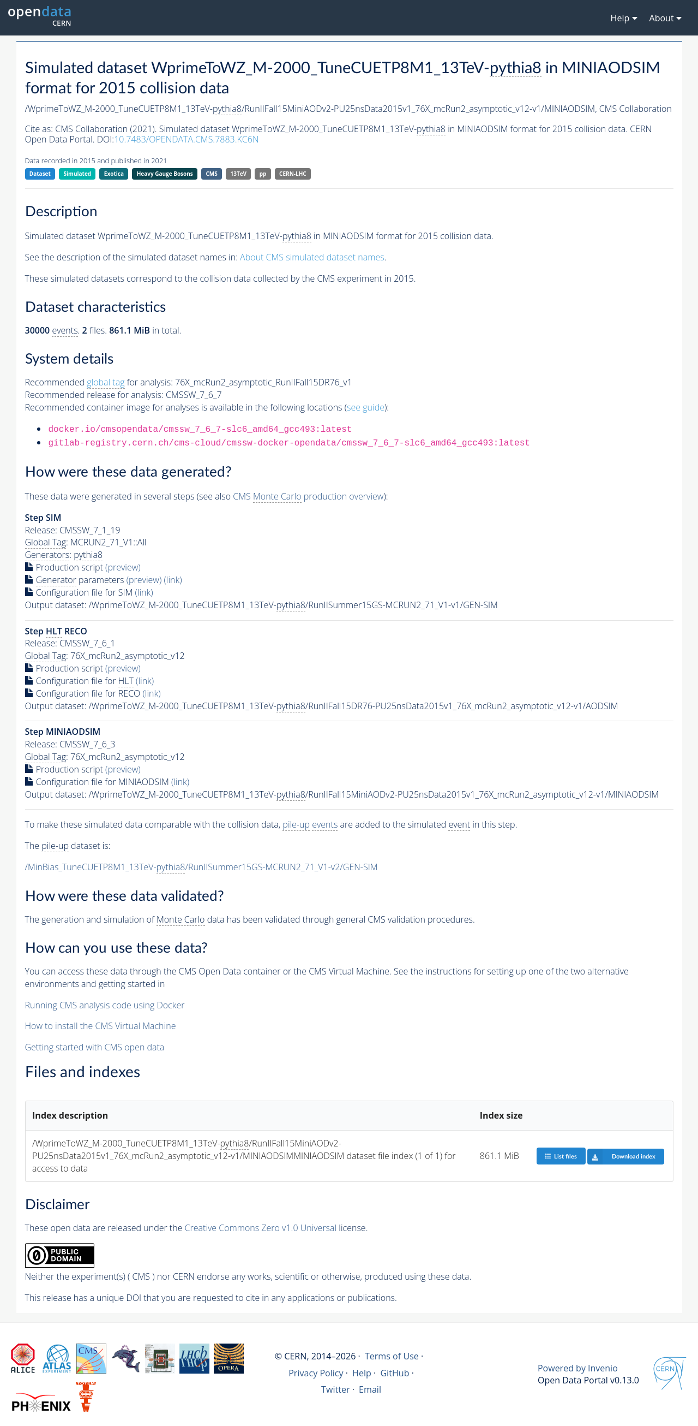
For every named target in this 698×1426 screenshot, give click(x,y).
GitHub (394, 1373)
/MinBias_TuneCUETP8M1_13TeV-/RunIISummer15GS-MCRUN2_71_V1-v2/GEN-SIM (201, 867)
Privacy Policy (316, 1373)
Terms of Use (392, 1356)
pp (263, 173)
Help (361, 1373)
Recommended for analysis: (99, 382)
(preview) (123, 567)
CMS (211, 173)
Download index (621, 1156)
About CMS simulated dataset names (312, 257)
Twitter (335, 1389)
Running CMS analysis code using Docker (105, 1005)
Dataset (40, 173)
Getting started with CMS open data (95, 1047)
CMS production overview (308, 496)
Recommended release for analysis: (94, 395)
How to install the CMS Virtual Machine (100, 1026)
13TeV (238, 173)
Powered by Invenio (578, 1368)
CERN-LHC (292, 173)
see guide (365, 407)
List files (560, 1156)
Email (370, 1389)
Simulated (78, 173)
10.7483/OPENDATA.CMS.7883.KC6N (186, 139)
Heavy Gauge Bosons (165, 173)
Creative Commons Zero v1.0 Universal (261, 1228)
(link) (173, 580)
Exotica (114, 173)
